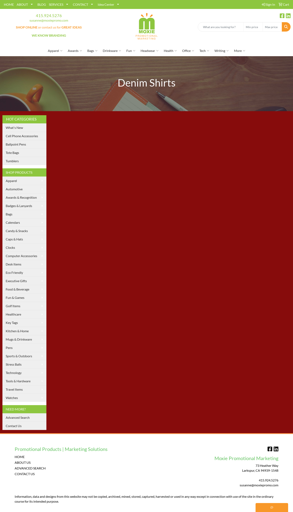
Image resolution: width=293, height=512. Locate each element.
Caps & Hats (14, 239)
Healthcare (13, 314)
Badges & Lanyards (19, 206)
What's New (14, 127)
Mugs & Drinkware (19, 339)
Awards (75, 50)
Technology (14, 373)
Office (188, 50)
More (239, 50)
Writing (221, 50)
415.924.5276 (49, 15)
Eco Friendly (14, 272)
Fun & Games (15, 297)
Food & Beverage (17, 289)
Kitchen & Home (17, 331)
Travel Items (14, 389)
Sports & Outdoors (19, 356)
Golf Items (13, 306)
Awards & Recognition (21, 197)
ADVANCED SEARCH (30, 468)
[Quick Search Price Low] (253, 27)
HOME (9, 4)
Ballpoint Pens (16, 144)
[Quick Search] (221, 27)
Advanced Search (18, 417)
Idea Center (106, 4)
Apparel (55, 50)
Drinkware (112, 50)
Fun (130, 50)
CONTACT (80, 4)
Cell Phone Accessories (22, 136)
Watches (12, 398)
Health (170, 50)
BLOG (41, 4)
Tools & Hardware (18, 381)
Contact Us (14, 426)
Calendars (13, 222)
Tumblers (12, 161)
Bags (92, 50)
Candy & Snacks (17, 231)
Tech (204, 50)
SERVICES (56, 4)
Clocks (10, 247)
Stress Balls (14, 364)
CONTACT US (25, 474)
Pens (9, 348)
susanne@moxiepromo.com (49, 20)
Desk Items (13, 264)
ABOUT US (23, 462)
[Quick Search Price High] (272, 27)
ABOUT (22, 4)
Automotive (14, 189)
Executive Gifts (16, 281)
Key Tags (12, 323)
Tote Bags (12, 153)
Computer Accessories (21, 256)
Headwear (150, 50)
